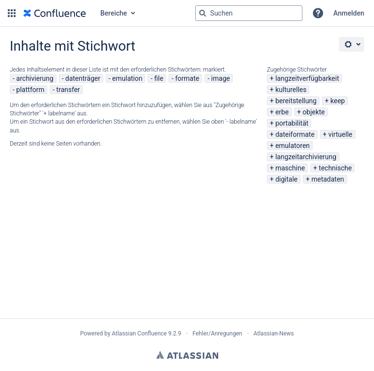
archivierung (34, 78)
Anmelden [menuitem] (349, 13)
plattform (30, 89)
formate (187, 78)
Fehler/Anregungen (217, 333)
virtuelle (340, 134)
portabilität (291, 123)
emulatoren (292, 145)
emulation (127, 78)
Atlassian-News (274, 333)
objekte (313, 112)
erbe (281, 112)
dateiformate (294, 134)
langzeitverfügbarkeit (307, 78)
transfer (68, 89)
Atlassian (187, 355)
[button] (12, 13)
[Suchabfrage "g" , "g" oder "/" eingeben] (248, 13)
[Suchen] (202, 13)
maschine (290, 168)
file (159, 78)
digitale (286, 179)
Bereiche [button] (113, 13)
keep (338, 101)
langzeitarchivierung (305, 157)
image (220, 78)
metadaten (327, 179)
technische (335, 168)
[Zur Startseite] (55, 13)
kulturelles (290, 89)
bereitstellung (296, 101)
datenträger (82, 78)
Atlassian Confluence (139, 333)
